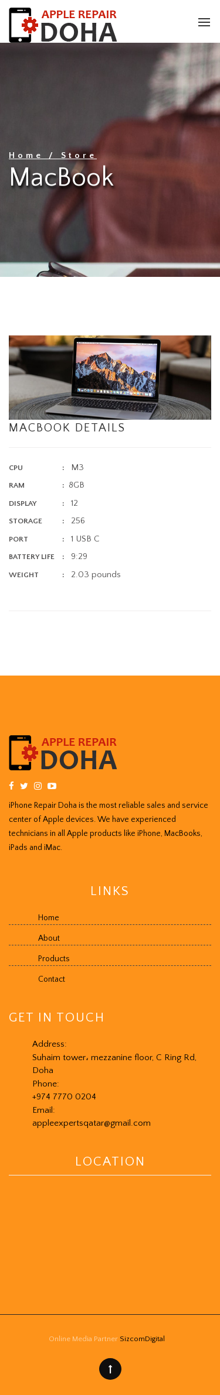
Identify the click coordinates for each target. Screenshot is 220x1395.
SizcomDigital (142, 1339)
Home (29, 155)
